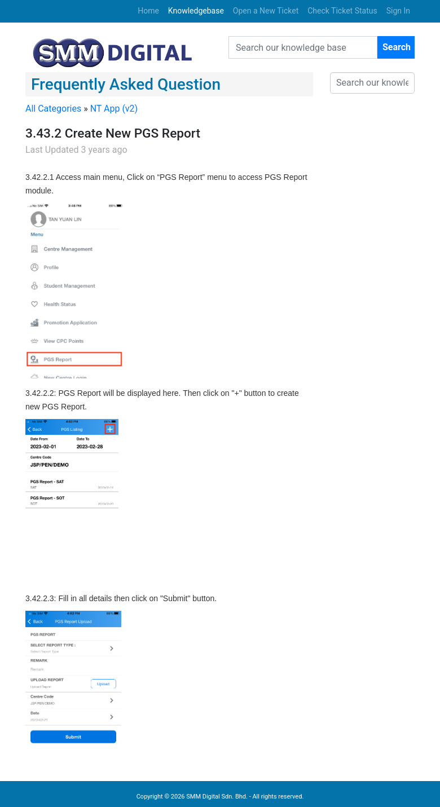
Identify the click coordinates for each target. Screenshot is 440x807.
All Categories (53, 108)
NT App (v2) (114, 108)
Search (396, 47)
